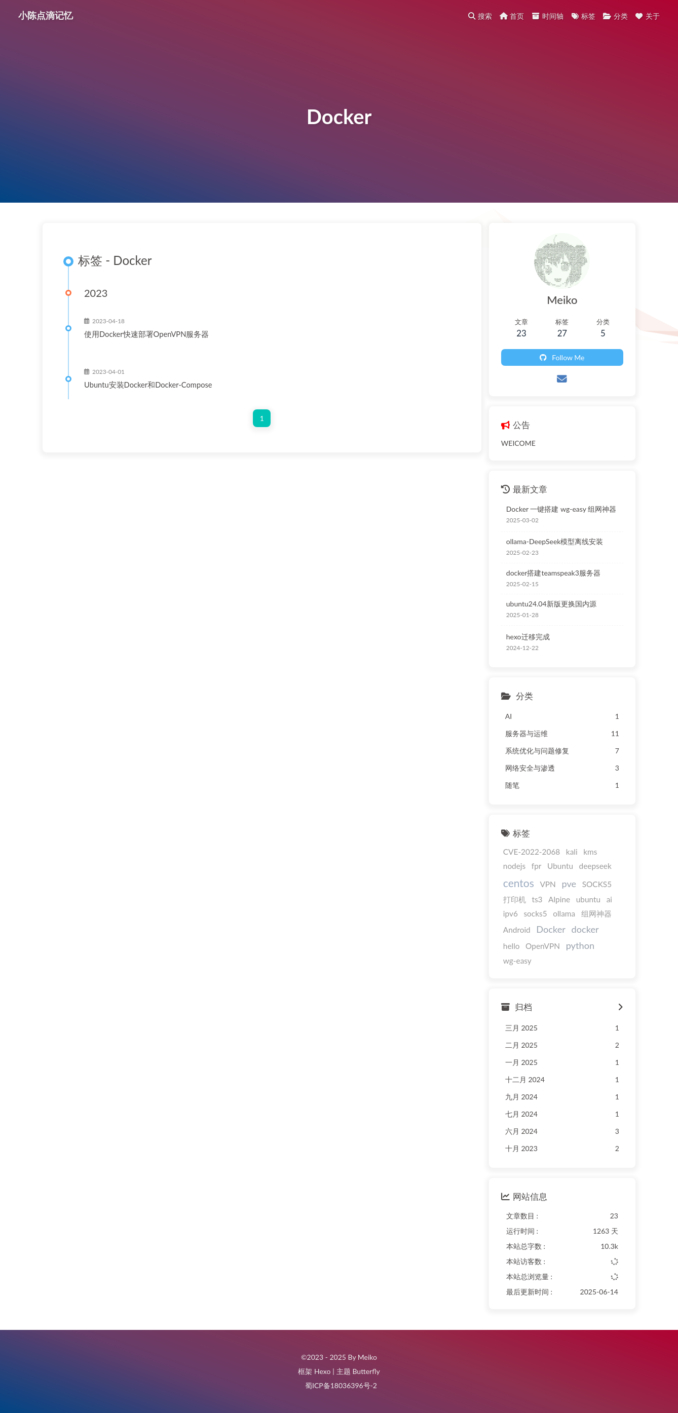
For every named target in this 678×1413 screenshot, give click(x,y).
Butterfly (366, 1371)
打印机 (514, 899)
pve (568, 883)
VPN (547, 884)
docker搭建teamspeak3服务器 (553, 572)
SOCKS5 (597, 884)
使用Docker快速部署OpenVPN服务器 (146, 333)
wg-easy (517, 960)
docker (585, 929)
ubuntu (588, 899)
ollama (564, 913)
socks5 (535, 913)
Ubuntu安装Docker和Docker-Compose (148, 384)
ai (609, 899)
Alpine (559, 899)
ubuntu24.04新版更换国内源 (551, 603)
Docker (551, 929)
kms (590, 851)
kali (572, 851)
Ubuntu (560, 865)
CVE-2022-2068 (531, 851)
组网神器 (596, 913)
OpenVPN (542, 945)
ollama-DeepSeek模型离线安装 (555, 541)
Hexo (322, 1371)
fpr (537, 865)
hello (511, 945)
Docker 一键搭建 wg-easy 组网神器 (561, 509)
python (580, 945)
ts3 (537, 899)
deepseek (595, 865)
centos (518, 882)
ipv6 (510, 913)
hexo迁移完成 (528, 636)
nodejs (514, 865)
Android (517, 929)
